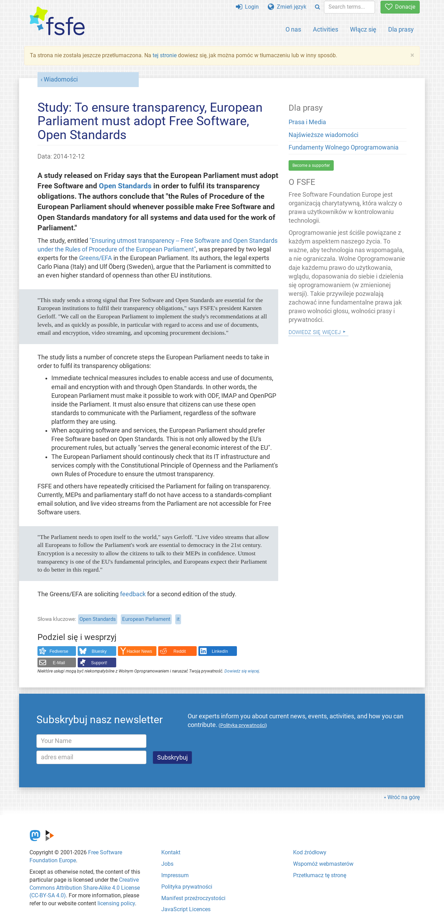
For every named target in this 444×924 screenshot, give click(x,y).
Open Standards (125, 185)
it (178, 619)
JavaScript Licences (186, 909)
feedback (133, 594)
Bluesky (99, 651)
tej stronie (165, 55)
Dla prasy (401, 29)
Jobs (167, 864)
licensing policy (116, 903)
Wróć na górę (403, 797)
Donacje (400, 6)
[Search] (317, 7)
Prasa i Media (307, 122)
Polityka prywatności (186, 886)
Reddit (179, 651)
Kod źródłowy (309, 852)
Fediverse (59, 651)
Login (247, 6)
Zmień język (287, 6)
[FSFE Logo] (57, 21)
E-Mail (59, 662)
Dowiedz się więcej (241, 671)
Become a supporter (311, 165)
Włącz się (363, 29)
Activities (325, 29)
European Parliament (146, 619)
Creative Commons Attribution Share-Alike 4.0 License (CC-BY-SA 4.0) (84, 887)
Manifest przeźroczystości (193, 898)
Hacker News (139, 651)
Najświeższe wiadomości (323, 134)
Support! (99, 662)
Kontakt (170, 852)
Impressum (175, 875)
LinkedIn (220, 651)
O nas (293, 29)
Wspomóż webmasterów (323, 864)
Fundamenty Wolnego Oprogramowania (344, 147)
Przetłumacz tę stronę (319, 875)
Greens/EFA (95, 258)
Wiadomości (61, 79)
